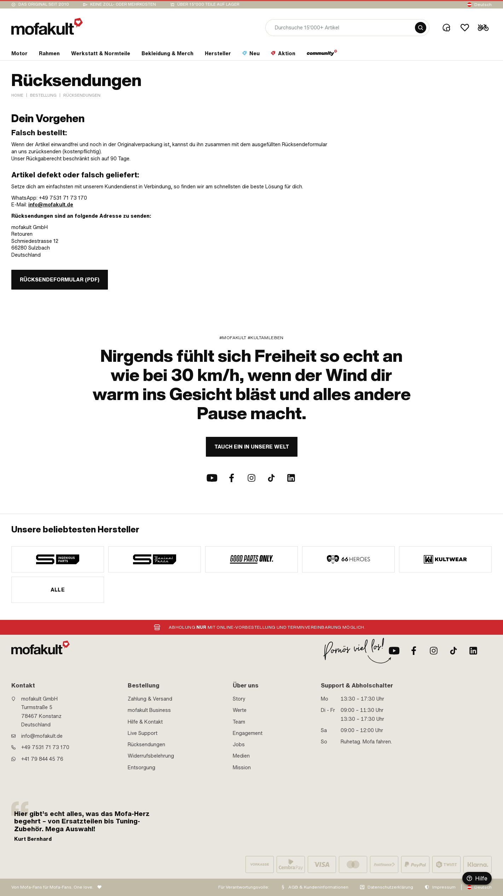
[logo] (47, 26)
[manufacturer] (57, 559)
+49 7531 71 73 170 (45, 747)
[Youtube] (212, 478)
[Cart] (483, 27)
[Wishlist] (464, 27)
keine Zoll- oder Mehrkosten (123, 4)
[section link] (19, 55)
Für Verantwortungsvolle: (243, 887)
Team (239, 721)
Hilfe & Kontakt (145, 721)
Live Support (142, 733)
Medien (241, 755)
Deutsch (483, 4)
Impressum (444, 887)
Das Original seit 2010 (43, 4)
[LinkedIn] (291, 478)
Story (239, 698)
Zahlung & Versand (150, 698)
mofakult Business (149, 710)
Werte (240, 710)
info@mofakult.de (50, 204)
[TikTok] (271, 478)
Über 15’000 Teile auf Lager (208, 4)
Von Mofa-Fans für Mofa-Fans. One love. (52, 887)
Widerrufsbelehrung (151, 755)
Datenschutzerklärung (390, 887)
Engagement (247, 733)
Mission (242, 767)
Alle (58, 589)
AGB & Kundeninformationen (318, 887)
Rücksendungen (146, 744)
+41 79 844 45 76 (42, 759)
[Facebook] (232, 478)
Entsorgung (141, 767)
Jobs (239, 744)
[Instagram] (251, 478)
